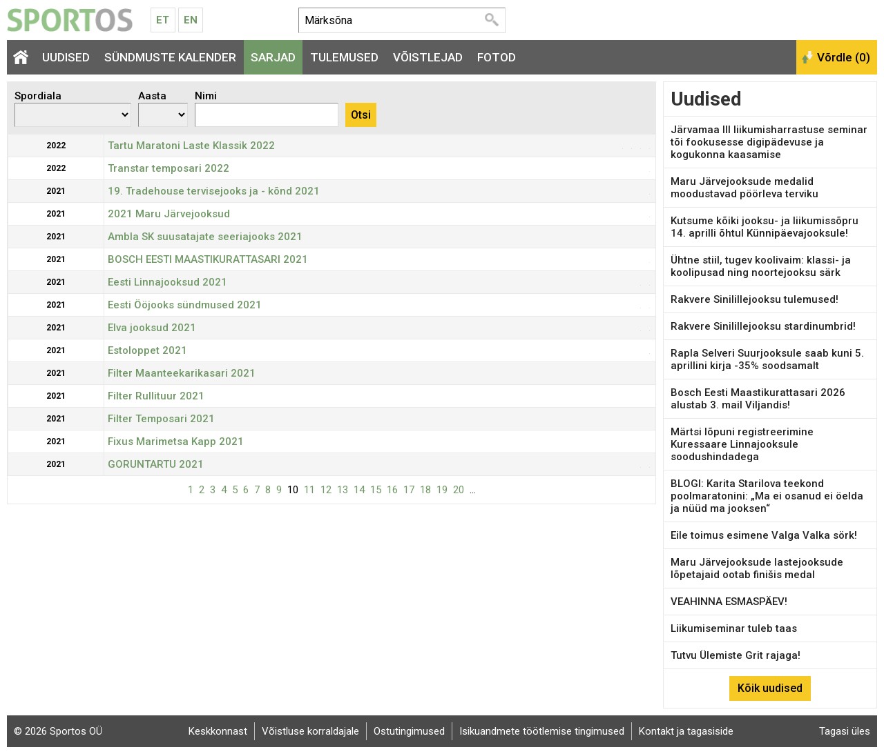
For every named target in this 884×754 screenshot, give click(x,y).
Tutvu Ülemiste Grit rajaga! (735, 655)
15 (375, 490)
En (191, 20)
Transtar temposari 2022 (168, 168)
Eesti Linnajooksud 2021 (167, 282)
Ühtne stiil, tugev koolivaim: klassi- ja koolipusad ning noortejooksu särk (761, 266)
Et (162, 20)
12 (326, 490)
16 (392, 490)
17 (408, 490)
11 (309, 490)
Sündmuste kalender (170, 57)
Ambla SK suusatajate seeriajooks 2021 (205, 236)
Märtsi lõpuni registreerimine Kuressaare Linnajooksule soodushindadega (742, 444)
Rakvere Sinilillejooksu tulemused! (754, 299)
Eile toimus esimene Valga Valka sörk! (764, 535)
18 (425, 490)
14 (359, 490)
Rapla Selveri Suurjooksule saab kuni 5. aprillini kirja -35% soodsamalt (767, 359)
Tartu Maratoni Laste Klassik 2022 (191, 145)
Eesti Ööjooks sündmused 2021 (185, 305)
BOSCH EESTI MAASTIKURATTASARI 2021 (208, 259)
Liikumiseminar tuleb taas (734, 628)
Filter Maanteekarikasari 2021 (182, 373)
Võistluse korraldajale (310, 731)
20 (458, 490)
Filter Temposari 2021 (161, 419)
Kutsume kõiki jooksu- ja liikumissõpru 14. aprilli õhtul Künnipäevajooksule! (764, 227)
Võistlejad (428, 57)
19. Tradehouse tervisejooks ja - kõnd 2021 (214, 191)
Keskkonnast (218, 731)
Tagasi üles (844, 731)
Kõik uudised (770, 688)
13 (342, 490)
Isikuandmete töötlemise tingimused (541, 731)
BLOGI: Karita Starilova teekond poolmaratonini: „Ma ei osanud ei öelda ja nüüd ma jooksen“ (767, 496)
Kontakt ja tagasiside (686, 731)
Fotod (496, 57)
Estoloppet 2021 (147, 350)
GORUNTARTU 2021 (156, 464)
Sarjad (273, 57)
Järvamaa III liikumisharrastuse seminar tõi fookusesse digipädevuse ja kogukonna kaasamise (769, 142)
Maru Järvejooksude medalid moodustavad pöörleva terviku (744, 187)
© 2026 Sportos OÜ (58, 731)
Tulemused (344, 57)
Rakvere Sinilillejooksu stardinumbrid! (763, 326)
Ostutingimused (409, 731)
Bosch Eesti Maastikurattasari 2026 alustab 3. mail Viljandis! (758, 398)
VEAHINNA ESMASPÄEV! (729, 601)
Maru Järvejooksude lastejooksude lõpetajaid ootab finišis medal (757, 568)
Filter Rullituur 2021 (156, 396)
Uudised (66, 57)
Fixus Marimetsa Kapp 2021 (176, 441)
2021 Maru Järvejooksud (169, 214)
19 (442, 490)
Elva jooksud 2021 (152, 327)
